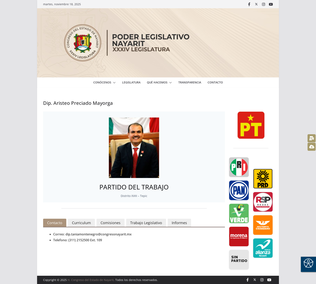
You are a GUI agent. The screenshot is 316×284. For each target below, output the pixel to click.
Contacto (215, 82)
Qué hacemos (157, 82)
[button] (113, 83)
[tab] (54, 223)
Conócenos (102, 82)
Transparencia (189, 82)
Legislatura (131, 82)
